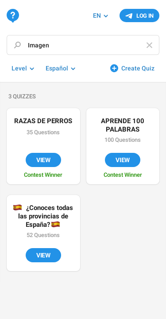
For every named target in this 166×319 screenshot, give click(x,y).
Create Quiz (137, 68)
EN (97, 15)
